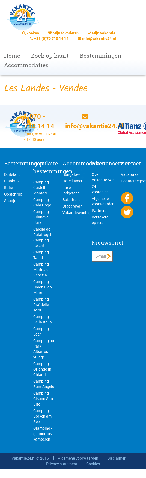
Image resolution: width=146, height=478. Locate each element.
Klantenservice (111, 163)
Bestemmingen (100, 56)
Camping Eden (41, 331)
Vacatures (129, 174)
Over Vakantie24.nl (104, 177)
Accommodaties (26, 65)
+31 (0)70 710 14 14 (51, 38)
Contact (131, 163)
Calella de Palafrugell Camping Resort (42, 237)
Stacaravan (72, 206)
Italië (8, 187)
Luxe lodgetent (70, 190)
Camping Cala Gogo (42, 202)
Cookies (93, 463)
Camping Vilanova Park (41, 217)
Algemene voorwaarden (103, 201)
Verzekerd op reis (100, 219)
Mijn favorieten (66, 33)
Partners (99, 210)
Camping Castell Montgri (41, 187)
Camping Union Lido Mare (42, 287)
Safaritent (71, 199)
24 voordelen (100, 189)
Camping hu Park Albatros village (43, 349)
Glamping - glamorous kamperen (42, 433)
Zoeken (32, 33)
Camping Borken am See (42, 416)
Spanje (10, 200)
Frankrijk (11, 180)
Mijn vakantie (103, 33)
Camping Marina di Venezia (41, 269)
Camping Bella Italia (42, 319)
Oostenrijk (13, 194)
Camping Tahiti (41, 254)
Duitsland (12, 174)
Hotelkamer (72, 180)
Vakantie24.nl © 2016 (30, 458)
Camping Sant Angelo (43, 383)
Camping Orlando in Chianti (42, 369)
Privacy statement (61, 463)
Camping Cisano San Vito (43, 398)
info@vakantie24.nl (99, 38)
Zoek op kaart (50, 56)
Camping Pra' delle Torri (41, 304)
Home (12, 56)
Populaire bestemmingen (53, 167)
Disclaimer (116, 458)
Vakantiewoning (76, 212)
